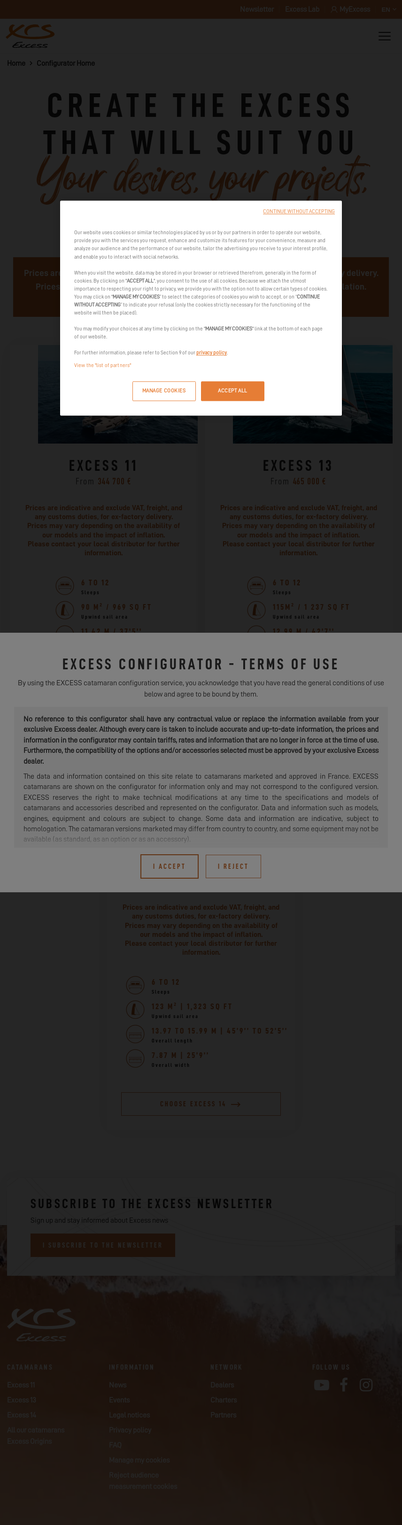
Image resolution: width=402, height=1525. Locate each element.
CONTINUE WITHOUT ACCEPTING (299, 212)
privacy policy (211, 353)
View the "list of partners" (102, 365)
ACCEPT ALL (232, 391)
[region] (201, 308)
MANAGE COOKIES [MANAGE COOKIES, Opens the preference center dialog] (164, 391)
